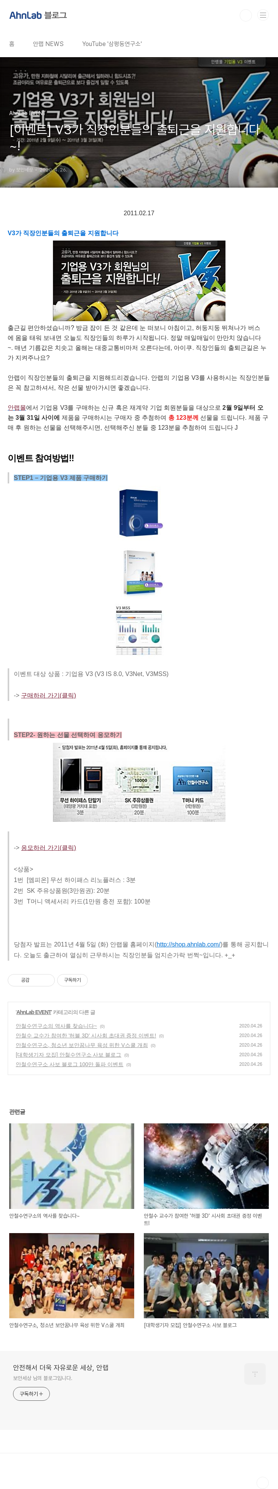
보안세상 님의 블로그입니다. (42, 1378)
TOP (263, 1483)
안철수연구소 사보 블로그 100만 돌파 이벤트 (69, 1064)
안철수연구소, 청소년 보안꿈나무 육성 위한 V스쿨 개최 (82, 1045)
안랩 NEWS (48, 44)
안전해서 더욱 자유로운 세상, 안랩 (61, 1368)
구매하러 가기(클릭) (48, 695)
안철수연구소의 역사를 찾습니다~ (56, 1026)
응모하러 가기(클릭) (48, 847)
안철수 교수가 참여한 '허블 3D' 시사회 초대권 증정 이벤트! (86, 1035)
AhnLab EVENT (33, 1012)
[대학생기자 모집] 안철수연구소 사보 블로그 (68, 1055)
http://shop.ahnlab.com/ (188, 944)
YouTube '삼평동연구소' (112, 44)
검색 (246, 15)
